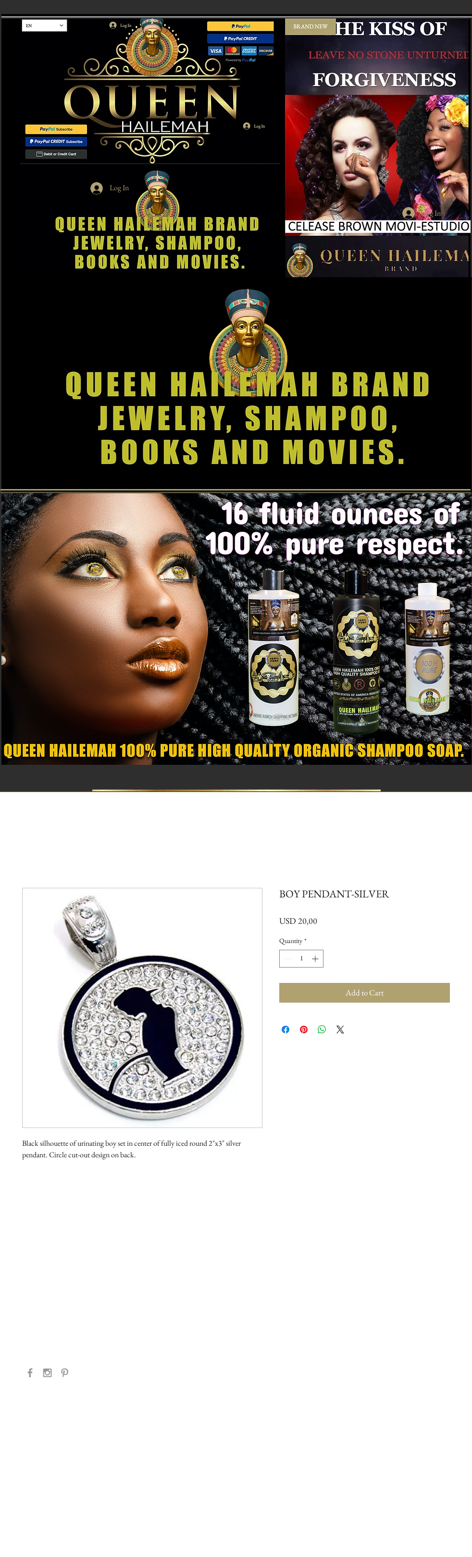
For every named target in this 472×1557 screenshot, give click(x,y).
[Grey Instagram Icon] (47, 1373)
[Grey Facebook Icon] (30, 1373)
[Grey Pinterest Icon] (65, 1373)
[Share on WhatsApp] (322, 1029)
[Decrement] (287, 958)
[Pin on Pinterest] (304, 1029)
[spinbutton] (301, 958)
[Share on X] (340, 1029)
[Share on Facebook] (285, 1029)
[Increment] (316, 958)
